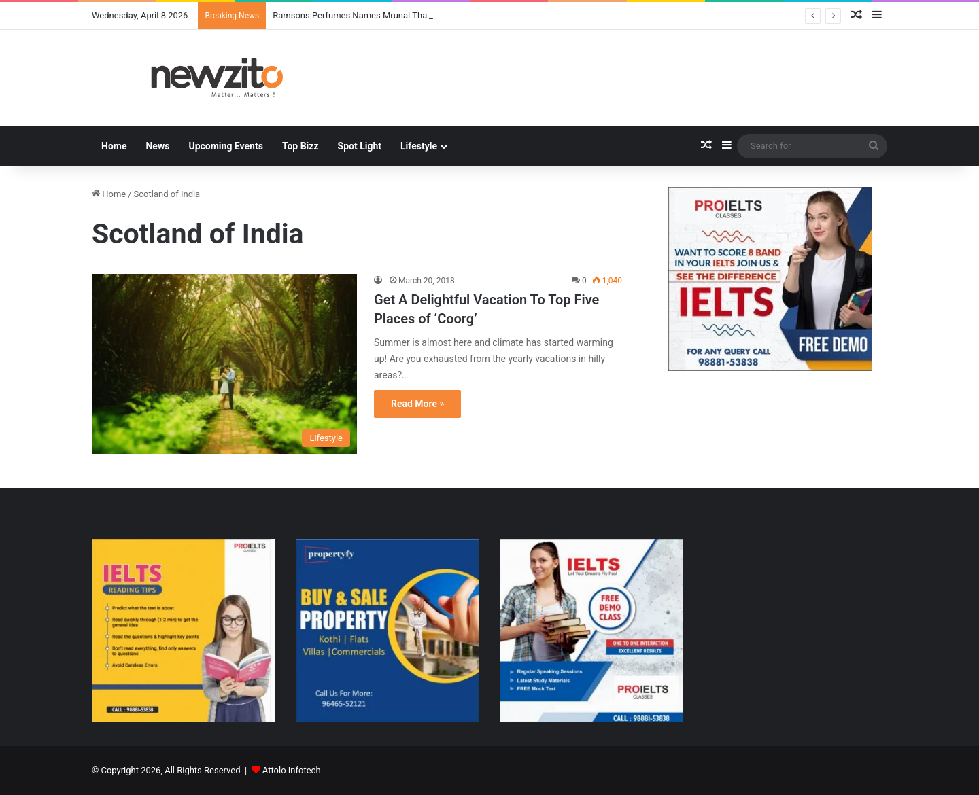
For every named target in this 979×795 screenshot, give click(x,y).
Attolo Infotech (291, 770)
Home (113, 146)
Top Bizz (300, 146)
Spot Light (359, 146)
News (157, 146)
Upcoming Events (225, 146)
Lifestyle (418, 146)
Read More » (417, 403)
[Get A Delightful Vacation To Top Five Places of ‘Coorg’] (224, 364)
